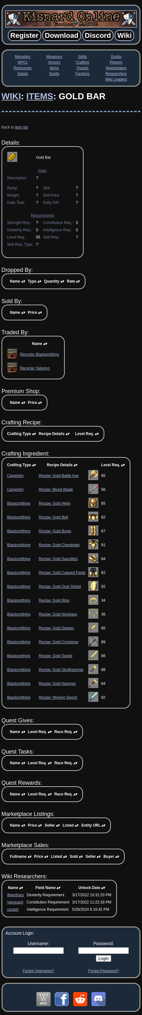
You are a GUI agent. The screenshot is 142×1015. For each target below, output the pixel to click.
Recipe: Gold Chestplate (59, 545)
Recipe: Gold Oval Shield (60, 586)
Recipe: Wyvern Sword (58, 697)
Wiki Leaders (116, 79)
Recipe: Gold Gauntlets (58, 559)
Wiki (11, 96)
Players (116, 62)
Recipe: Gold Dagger (56, 628)
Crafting (82, 62)
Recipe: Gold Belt (53, 517)
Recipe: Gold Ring (54, 600)
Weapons (54, 56)
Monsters (22, 56)
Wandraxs (15, 895)
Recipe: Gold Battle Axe (59, 475)
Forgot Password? (103, 971)
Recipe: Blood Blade (56, 489)
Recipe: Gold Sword (55, 656)
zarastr (13, 909)
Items (54, 68)
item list (21, 127)
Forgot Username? (38, 971)
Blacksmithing (18, 503)
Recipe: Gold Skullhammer (61, 670)
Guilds (116, 56)
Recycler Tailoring (35, 368)
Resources (22, 68)
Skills (82, 56)
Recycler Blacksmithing (39, 354)
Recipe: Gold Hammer (57, 683)
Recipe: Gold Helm (54, 503)
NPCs (22, 62)
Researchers (116, 74)
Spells (54, 74)
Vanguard (15, 902)
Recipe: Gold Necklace (58, 614)
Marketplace (116, 68)
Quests (83, 68)
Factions (82, 74)
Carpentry (15, 475)
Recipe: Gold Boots (55, 531)
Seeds (22, 74)
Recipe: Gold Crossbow (58, 642)
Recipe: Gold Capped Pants (62, 573)
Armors (54, 62)
